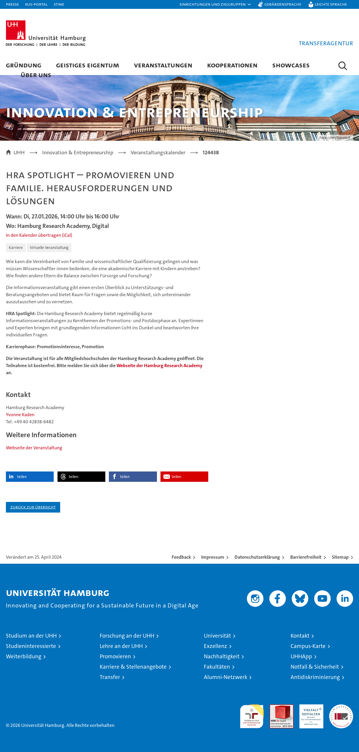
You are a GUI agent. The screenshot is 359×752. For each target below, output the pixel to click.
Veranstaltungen (163, 65)
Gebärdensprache (282, 4)
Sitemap (340, 557)
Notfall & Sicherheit (315, 666)
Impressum (212, 557)
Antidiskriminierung (315, 677)
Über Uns (36, 75)
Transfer (110, 677)
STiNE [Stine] (59, 4)
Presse (12, 4)
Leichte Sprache (331, 4)
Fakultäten (217, 666)
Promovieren (115, 656)
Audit (275, 707)
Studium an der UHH (31, 635)
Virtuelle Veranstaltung (49, 247)
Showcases (291, 65)
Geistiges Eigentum (87, 65)
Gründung (23, 65)
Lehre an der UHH (121, 646)
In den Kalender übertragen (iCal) (39, 235)
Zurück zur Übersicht (33, 507)
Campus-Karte (308, 646)
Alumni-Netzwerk (225, 677)
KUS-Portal (36, 4)
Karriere (16, 247)
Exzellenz (215, 646)
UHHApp (301, 656)
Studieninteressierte (31, 646)
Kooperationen (232, 65)
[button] (216, 4)
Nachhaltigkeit (222, 656)
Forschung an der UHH (127, 635)
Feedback (181, 557)
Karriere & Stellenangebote (133, 666)
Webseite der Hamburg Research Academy (159, 365)
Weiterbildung (23, 656)
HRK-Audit (309, 707)
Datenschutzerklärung (257, 557)
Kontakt (300, 635)
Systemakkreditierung (341, 707)
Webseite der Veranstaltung (34, 448)
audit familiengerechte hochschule (252, 713)
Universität (217, 635)
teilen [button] (22, 476)
